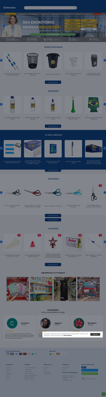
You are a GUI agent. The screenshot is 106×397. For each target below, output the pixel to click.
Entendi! (95, 334)
